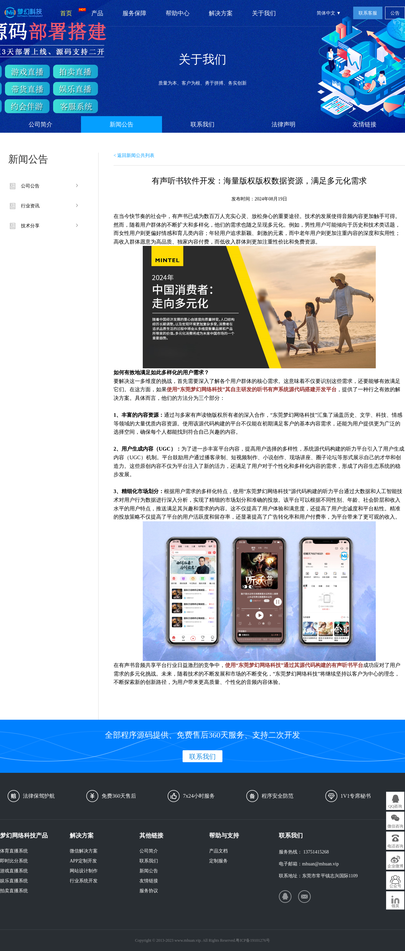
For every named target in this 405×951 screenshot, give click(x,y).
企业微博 (395, 866)
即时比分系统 (14, 860)
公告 (395, 13)
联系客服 (368, 13)
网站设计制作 (84, 870)
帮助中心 (178, 13)
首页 (71, 12)
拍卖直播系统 (14, 890)
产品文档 (218, 850)
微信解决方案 (84, 850)
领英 (395, 906)
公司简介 (40, 124)
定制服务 (218, 860)
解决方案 (221, 13)
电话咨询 (395, 846)
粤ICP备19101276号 (253, 940)
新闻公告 (121, 124)
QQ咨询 (395, 806)
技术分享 (30, 225)
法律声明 (283, 124)
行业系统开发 (84, 880)
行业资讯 (30, 205)
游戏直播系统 (14, 870)
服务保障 (134, 13)
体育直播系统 (14, 850)
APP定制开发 (83, 860)
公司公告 (30, 185)
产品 (97, 13)
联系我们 (202, 124)
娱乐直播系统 (14, 880)
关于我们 (264, 13)
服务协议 (148, 890)
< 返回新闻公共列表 (134, 155)
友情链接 (364, 124)
